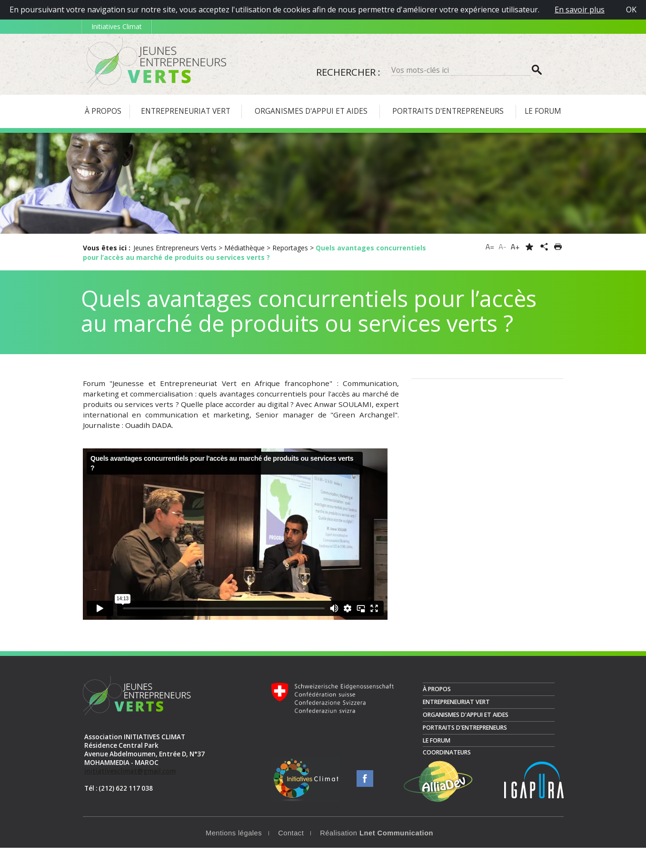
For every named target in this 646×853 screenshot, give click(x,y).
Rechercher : (348, 72)
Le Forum (436, 746)
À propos (437, 694)
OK (631, 9)
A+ (515, 246)
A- (502, 246)
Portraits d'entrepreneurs (465, 733)
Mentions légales (234, 838)
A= (490, 246)
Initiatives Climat (116, 26)
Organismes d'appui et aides (465, 720)
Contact (291, 838)
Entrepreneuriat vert (456, 707)
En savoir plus (580, 9)
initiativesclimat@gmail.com (130, 776)
